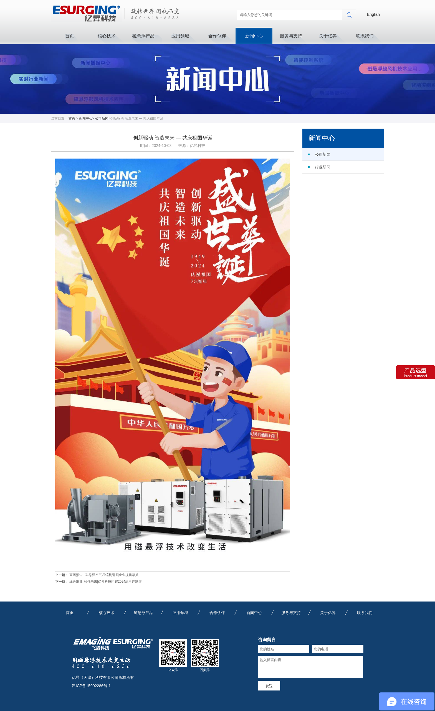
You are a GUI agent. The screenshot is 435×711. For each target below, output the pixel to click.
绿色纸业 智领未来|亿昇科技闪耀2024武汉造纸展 (105, 581)
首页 (69, 36)
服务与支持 (291, 36)
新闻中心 (254, 36)
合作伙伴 (217, 36)
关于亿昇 (328, 36)
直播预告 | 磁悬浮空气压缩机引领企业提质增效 (104, 575)
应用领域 (180, 36)
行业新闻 (322, 167)
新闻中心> (87, 118)
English (373, 14)
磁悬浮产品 (143, 36)
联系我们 (365, 36)
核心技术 (106, 36)
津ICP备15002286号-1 (91, 686)
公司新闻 (101, 118)
